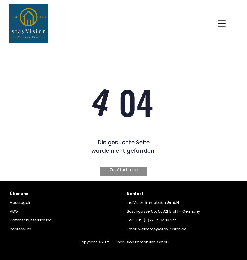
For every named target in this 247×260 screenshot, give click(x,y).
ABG (14, 211)
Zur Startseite (124, 170)
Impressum (20, 229)
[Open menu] (222, 23)
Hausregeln (20, 202)
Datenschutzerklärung (31, 220)
